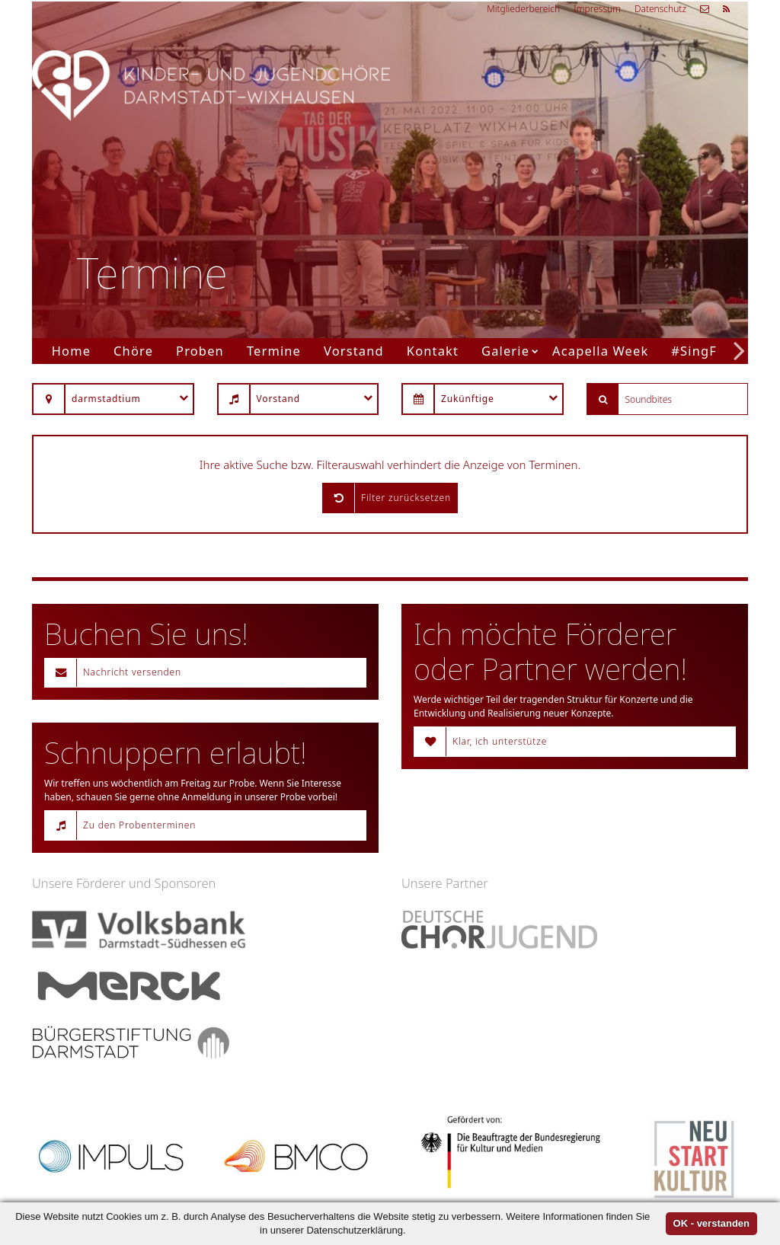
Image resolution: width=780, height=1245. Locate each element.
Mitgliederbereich (523, 8)
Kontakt (433, 350)
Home (71, 350)
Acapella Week (600, 350)
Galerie (505, 350)
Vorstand (354, 350)
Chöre (133, 350)
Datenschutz (660, 8)
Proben (200, 350)
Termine (274, 350)
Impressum (597, 8)
